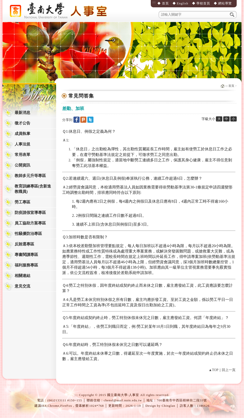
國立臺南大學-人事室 (60, 11)
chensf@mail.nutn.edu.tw (123, 400)
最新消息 (22, 112)
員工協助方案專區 (30, 223)
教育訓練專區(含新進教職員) (33, 189)
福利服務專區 (26, 265)
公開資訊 (22, 165)
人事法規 (22, 144)
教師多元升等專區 (30, 176)
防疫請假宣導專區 (30, 212)
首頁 (231, 86)
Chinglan (168, 405)
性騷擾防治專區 (28, 233)
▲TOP (213, 370)
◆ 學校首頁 (201, 3)
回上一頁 (228, 370)
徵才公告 (22, 123)
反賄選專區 (24, 244)
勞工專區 (22, 202)
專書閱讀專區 (26, 255)
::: (154, 2)
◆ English (180, 3)
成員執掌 (22, 134)
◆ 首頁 (163, 3)
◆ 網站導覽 (223, 3)
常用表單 (22, 155)
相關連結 (22, 276)
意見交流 (22, 286)
